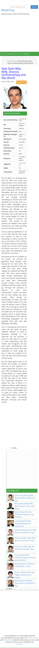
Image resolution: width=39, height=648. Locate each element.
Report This (21, 82)
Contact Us (19, 644)
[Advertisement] (19, 31)
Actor (16, 54)
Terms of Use (33, 638)
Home (3, 54)
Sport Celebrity (6, 58)
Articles (30, 58)
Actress (9, 54)
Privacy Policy (7, 640)
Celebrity (23, 58)
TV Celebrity (24, 54)
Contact (3, 62)
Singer (15, 58)
